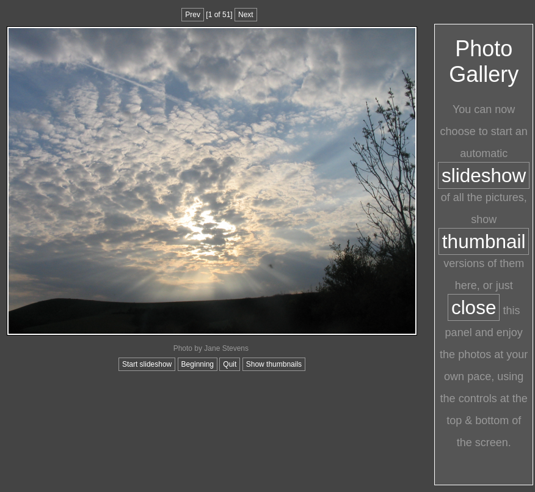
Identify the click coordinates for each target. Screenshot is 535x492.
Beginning (197, 364)
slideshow (484, 175)
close (474, 307)
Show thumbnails (274, 364)
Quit (229, 364)
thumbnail (484, 241)
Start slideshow (147, 364)
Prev (192, 14)
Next (245, 14)
